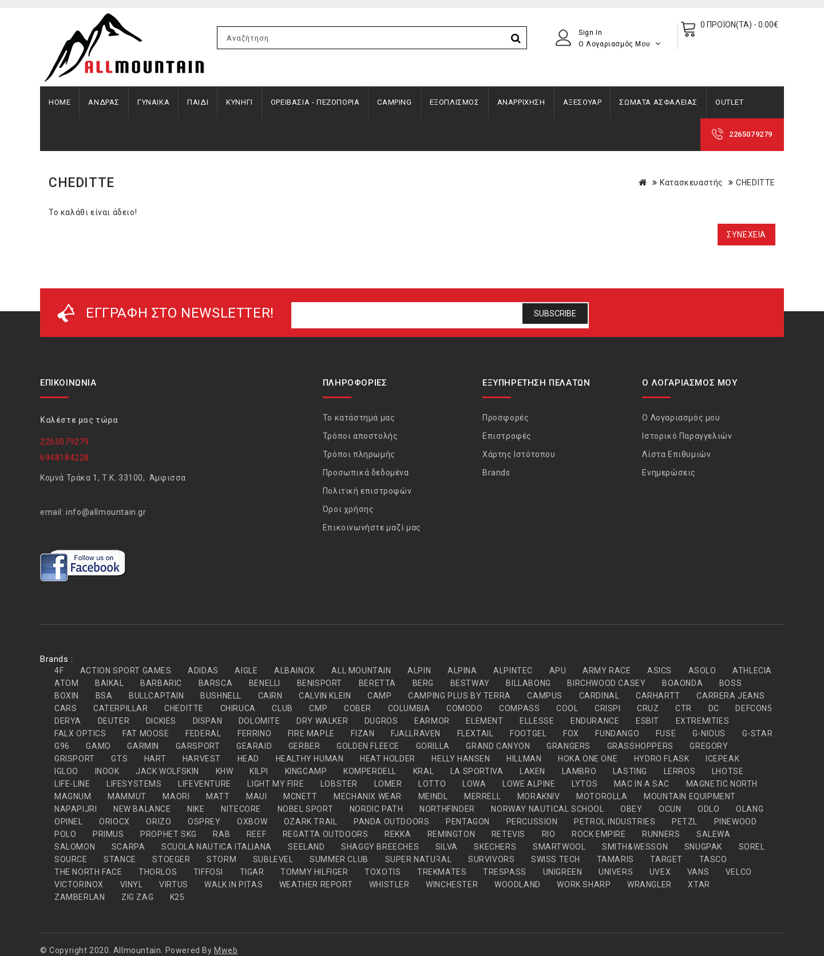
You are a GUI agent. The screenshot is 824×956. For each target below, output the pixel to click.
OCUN (670, 809)
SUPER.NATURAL (418, 859)
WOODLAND (517, 884)
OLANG (749, 809)
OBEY (631, 809)
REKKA (398, 834)
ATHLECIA (752, 670)
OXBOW (252, 821)
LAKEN (532, 771)
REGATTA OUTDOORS (326, 834)
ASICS (659, 670)
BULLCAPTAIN (156, 695)
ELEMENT (484, 720)
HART (155, 758)
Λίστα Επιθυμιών (676, 454)
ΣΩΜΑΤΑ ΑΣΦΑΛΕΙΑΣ (658, 102)
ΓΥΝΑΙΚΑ (153, 102)
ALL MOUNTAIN (361, 670)
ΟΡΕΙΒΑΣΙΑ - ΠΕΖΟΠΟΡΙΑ (315, 102)
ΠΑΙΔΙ (197, 102)
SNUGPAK (703, 846)
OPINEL (68, 821)
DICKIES (161, 720)
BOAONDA (682, 683)
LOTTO (432, 783)
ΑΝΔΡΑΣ (104, 102)
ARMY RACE (607, 670)
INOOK (107, 771)
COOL (567, 708)
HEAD (248, 758)
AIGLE (246, 670)
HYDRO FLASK (662, 758)
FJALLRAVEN (416, 733)
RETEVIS (508, 834)
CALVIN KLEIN (325, 695)
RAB (221, 834)
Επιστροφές (507, 436)
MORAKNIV (538, 796)
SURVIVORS (491, 859)
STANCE (120, 859)
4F (59, 670)
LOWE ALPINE (529, 783)
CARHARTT (658, 695)
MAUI (256, 796)
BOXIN (66, 695)
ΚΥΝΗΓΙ (239, 102)
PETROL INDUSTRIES (614, 821)
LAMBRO (579, 771)
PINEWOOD (735, 821)
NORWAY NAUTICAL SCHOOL (547, 809)
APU (557, 670)
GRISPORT (74, 758)
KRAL (423, 771)
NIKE (195, 809)
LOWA (474, 783)
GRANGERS (568, 746)
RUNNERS (661, 834)
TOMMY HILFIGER (314, 871)
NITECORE (241, 809)
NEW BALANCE (142, 809)
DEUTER (114, 720)
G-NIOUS (709, 733)
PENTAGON (468, 821)
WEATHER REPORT (315, 884)
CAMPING (394, 102)
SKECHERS (495, 846)
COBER (357, 708)
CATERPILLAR (120, 708)
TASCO (713, 859)
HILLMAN (523, 758)
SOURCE (71, 859)
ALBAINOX (294, 670)
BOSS (730, 683)
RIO (549, 834)
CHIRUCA (238, 708)
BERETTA (377, 683)
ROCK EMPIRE (599, 834)
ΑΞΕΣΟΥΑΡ (582, 102)
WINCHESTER (452, 884)
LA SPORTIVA (477, 771)
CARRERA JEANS (730, 695)
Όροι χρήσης (348, 509)
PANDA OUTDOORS (391, 821)
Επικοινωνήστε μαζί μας (372, 527)
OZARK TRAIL (311, 821)
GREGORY (709, 746)
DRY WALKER (322, 720)
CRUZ (648, 708)
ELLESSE (537, 720)
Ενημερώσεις (669, 472)
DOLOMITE (259, 720)
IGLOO (66, 771)
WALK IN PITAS (233, 884)
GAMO (98, 746)
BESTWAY (470, 683)
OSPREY (204, 821)
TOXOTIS (383, 871)
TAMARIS (615, 859)
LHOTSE (728, 771)
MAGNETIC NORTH (722, 783)
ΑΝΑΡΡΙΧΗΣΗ (521, 102)
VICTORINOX (79, 884)
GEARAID (254, 746)
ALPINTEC (513, 670)
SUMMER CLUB (339, 859)
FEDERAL (203, 733)
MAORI (176, 796)
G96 (62, 746)
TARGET (666, 859)
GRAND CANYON (498, 746)
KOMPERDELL (370, 771)
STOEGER (171, 859)
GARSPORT (198, 746)
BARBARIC (161, 683)
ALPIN (419, 670)
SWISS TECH (555, 859)
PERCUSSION (532, 821)
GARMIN (143, 746)
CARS (65, 708)
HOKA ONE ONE (587, 758)
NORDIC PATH (376, 809)
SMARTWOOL (559, 846)
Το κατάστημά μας (359, 417)
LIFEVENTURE (204, 783)
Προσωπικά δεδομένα (366, 472)
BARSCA (216, 683)
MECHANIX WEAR (368, 796)
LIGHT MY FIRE (275, 783)
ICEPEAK (722, 758)
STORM (221, 859)
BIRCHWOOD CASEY (606, 683)
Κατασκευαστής (691, 182)
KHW (224, 771)
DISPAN (208, 720)
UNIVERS (616, 871)
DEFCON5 (753, 708)
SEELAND (306, 846)
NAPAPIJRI (75, 809)
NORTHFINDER (447, 809)
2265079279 (750, 134)
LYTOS (584, 783)
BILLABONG (528, 683)
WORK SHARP (584, 884)
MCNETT (300, 796)
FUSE (666, 733)
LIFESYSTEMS (134, 783)
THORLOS (157, 871)
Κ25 (177, 897)
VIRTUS (173, 884)
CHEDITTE (755, 182)
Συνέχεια (746, 234)
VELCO (739, 871)
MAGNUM (73, 796)
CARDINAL (599, 695)
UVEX (660, 871)
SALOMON (74, 846)
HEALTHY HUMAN (310, 758)
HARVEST (202, 758)
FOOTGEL (528, 733)
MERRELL (482, 796)
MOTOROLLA (601, 796)
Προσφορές (505, 417)
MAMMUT (127, 796)
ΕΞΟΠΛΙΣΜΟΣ (455, 102)
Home (59, 102)
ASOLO (702, 670)
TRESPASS (504, 871)
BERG (423, 683)
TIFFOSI (208, 871)
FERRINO (254, 733)
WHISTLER (389, 884)
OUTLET (729, 102)
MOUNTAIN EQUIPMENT (690, 796)
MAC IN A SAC (642, 783)
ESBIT (647, 720)
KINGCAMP (306, 771)
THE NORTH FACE (88, 871)
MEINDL (433, 796)
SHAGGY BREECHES (380, 846)
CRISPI (608, 708)
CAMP (379, 695)
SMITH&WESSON (635, 846)
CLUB (282, 708)
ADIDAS (203, 670)
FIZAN (362, 733)
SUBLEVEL (273, 859)
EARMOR (432, 720)
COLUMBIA (409, 708)
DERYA (67, 720)
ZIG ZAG (137, 897)
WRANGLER (649, 884)
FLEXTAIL (475, 733)
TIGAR (252, 871)
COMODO (464, 708)
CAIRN (270, 695)
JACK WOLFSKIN (167, 771)
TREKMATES (441, 871)
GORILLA (433, 746)
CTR (683, 708)
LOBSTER (339, 783)
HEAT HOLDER (387, 758)
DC (713, 708)
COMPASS (519, 708)
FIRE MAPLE (311, 733)
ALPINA (462, 670)
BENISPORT (319, 683)
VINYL (131, 884)
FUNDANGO (617, 733)
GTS (119, 758)
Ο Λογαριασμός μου (681, 417)
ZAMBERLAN (79, 897)
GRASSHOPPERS (640, 746)
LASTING (630, 771)
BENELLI (264, 683)
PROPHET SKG (168, 834)
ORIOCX (114, 821)
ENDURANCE (595, 720)
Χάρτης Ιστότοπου (519, 454)
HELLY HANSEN (460, 758)
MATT (217, 796)
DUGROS (381, 720)
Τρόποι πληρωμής (359, 454)
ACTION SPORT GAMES (126, 670)
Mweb (225, 950)
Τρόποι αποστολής (360, 436)
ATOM (66, 683)
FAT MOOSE (145, 733)
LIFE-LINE (72, 783)
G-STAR (757, 733)
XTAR (699, 884)
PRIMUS (108, 834)
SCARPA (128, 846)
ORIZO (158, 821)
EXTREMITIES (703, 720)
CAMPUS (544, 695)
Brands (496, 472)
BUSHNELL (220, 695)
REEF (256, 834)
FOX (571, 733)
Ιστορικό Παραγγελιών (687, 436)
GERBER (304, 746)
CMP (318, 708)
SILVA (446, 846)
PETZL (685, 821)
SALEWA (713, 834)
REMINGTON (451, 834)
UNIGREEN (563, 871)
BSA (104, 695)
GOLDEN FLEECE (367, 746)
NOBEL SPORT (306, 809)
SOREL (752, 846)
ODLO (708, 809)
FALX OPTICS (80, 733)
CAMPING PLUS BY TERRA (459, 695)
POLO (65, 834)
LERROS (680, 771)
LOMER (388, 783)
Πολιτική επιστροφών (367, 490)
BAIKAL (109, 683)
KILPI (258, 771)
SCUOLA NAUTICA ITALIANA (216, 846)
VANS (698, 871)
